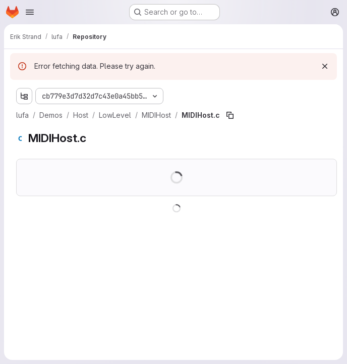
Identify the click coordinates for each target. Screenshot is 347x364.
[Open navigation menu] (30, 12)
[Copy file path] (230, 115)
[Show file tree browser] (24, 96)
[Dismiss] (325, 66)
